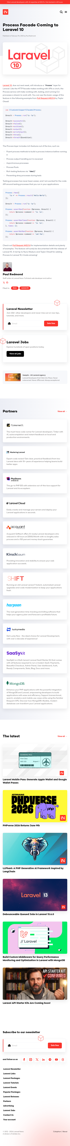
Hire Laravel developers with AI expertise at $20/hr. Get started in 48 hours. (35, 2)
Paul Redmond (31, 36)
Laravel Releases (11, 1097)
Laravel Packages (11, 1078)
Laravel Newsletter (12, 1069)
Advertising (8, 1106)
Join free (51, 323)
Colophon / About (60, 1131)
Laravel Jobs (9, 1111)
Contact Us (8, 1115)
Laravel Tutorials (11, 1083)
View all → (62, 412)
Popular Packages (11, 1092)
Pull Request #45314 (46, 98)
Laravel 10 (7, 85)
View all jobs (15, 354)
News (15, 288)
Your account (9, 1120)
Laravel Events (10, 1088)
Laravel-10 (25, 288)
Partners (10, 411)
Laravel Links (9, 1074)
